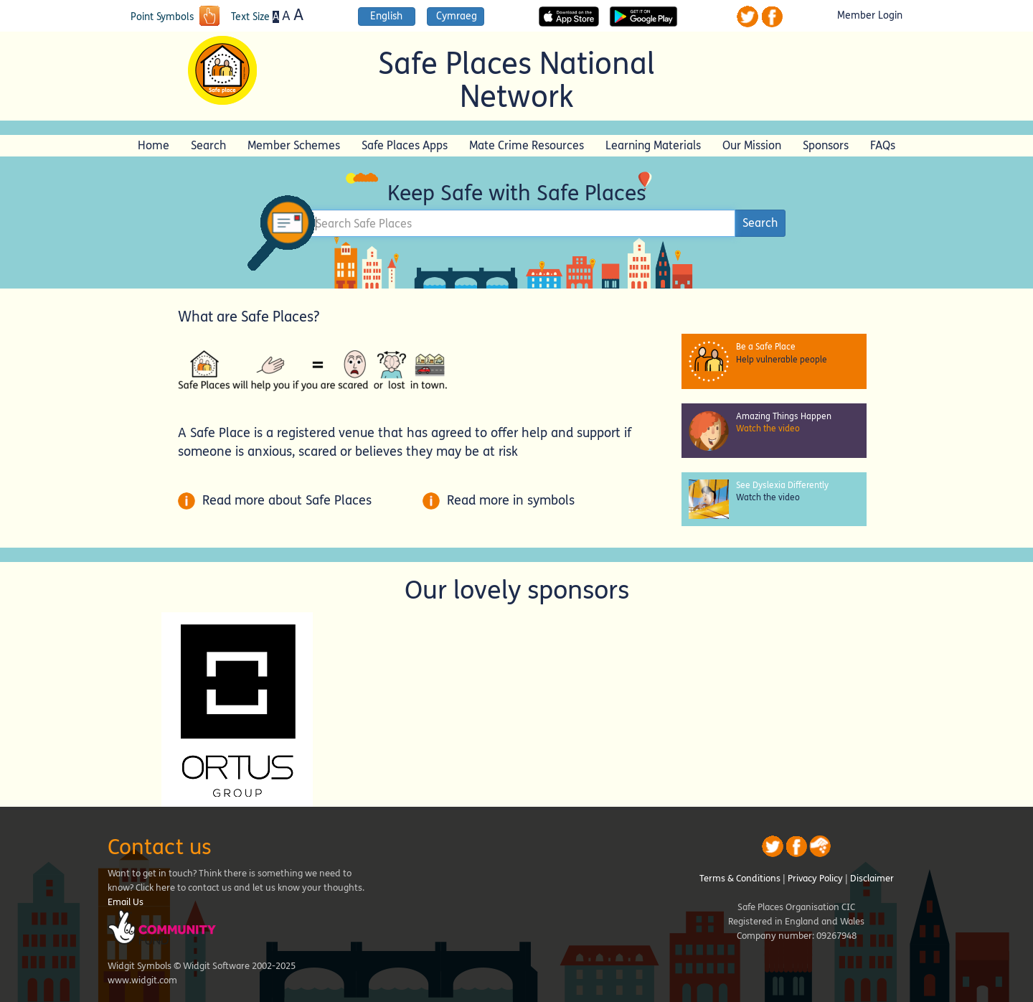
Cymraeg (456, 16)
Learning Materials (653, 145)
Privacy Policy (815, 878)
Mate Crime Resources (526, 145)
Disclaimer (872, 878)
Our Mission (751, 145)
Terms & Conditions (739, 878)
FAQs (882, 145)
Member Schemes (293, 145)
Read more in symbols (499, 500)
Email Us (125, 902)
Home (153, 145)
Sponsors (826, 145)
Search (208, 145)
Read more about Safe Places (275, 500)
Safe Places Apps (405, 145)
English (386, 16)
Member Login (869, 16)
